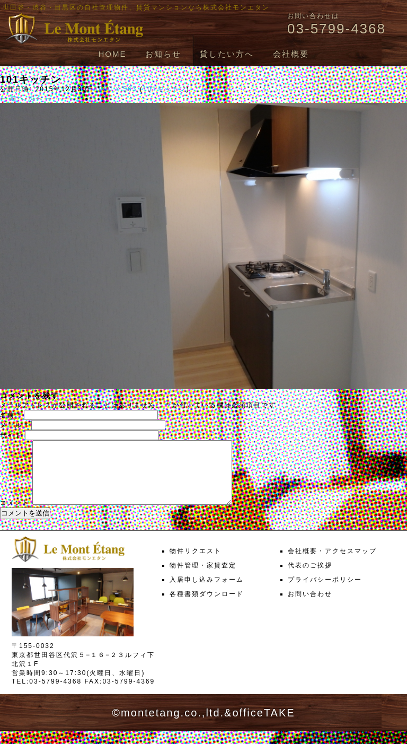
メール (14, 425)
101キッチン (165, 89)
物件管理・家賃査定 (203, 578)
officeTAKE (263, 725)
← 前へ (12, 98)
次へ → (40, 98)
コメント (15, 515)
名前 (10, 415)
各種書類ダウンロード (207, 606)
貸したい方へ (227, 53)
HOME (112, 53)
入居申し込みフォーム (207, 592)
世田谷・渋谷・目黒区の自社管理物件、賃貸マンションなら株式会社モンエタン (136, 7)
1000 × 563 (115, 89)
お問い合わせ (310, 606)
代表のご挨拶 (310, 578)
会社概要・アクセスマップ (332, 563)
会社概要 (291, 53)
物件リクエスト (196, 563)
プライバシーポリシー (325, 592)
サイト (11, 435)
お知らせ (163, 53)
